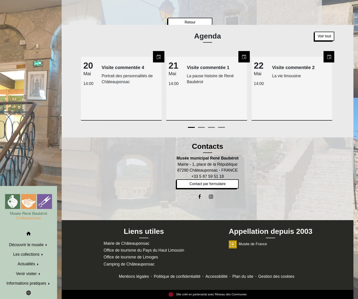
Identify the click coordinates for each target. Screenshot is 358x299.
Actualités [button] (27, 264)
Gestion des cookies (276, 276)
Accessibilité (216, 276)
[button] (28, 234)
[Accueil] (28, 207)
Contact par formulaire (208, 184)
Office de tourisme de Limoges (131, 257)
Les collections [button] (27, 254)
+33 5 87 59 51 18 (207, 176)
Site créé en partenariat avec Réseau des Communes (207, 294)
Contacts (207, 146)
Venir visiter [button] (27, 273)
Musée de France (248, 244)
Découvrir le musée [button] (27, 244)
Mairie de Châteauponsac (127, 243)
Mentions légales (134, 276)
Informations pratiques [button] (26, 283)
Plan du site (242, 276)
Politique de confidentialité (177, 276)
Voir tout (324, 36)
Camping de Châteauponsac (129, 264)
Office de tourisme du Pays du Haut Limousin (144, 250)
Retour (189, 22)
